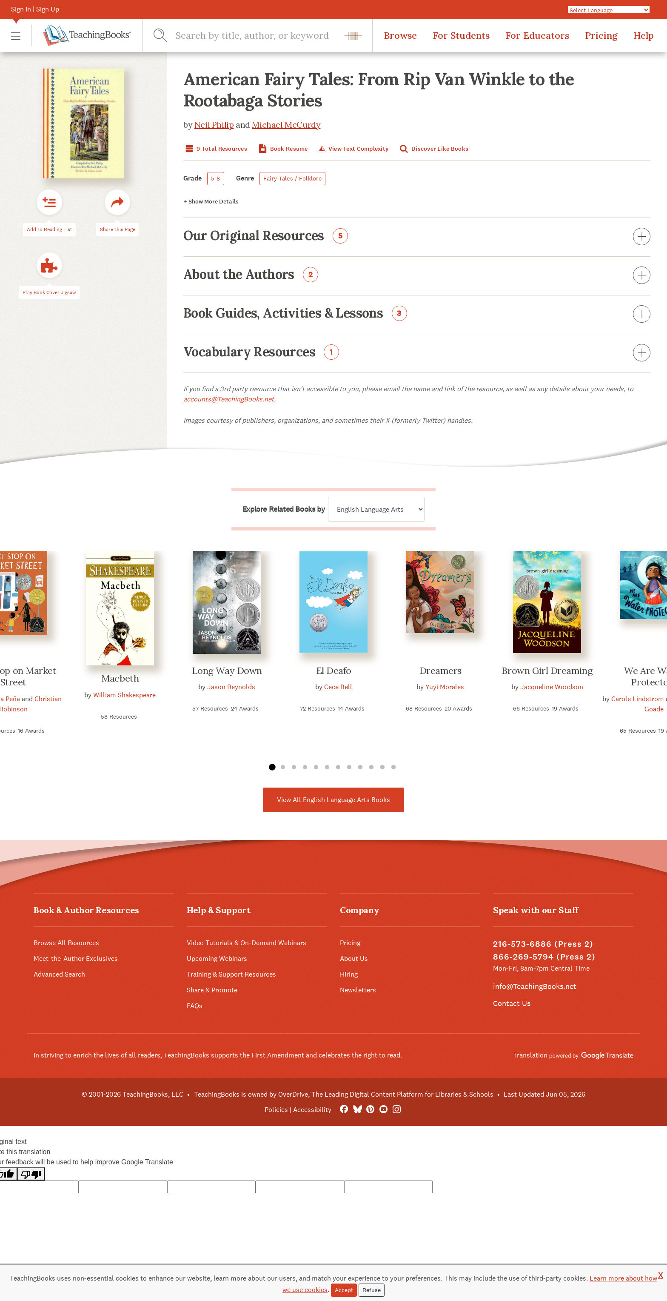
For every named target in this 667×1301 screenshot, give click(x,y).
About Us (354, 958)
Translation (573, 1055)
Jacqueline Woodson (551, 686)
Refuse (371, 1290)
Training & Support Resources (231, 974)
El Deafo (333, 670)
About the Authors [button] (416, 276)
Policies (276, 1109)
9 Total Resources (215, 149)
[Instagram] (396, 1109)
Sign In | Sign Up (35, 9)
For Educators (537, 35)
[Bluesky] (357, 1109)
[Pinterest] (370, 1109)
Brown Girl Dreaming (547, 670)
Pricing (601, 35)
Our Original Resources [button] (416, 237)
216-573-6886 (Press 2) (543, 944)
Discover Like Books (433, 149)
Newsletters (358, 990)
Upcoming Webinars (217, 958)
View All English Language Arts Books (333, 799)
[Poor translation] (31, 1174)
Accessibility (312, 1109)
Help (643, 35)
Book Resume (282, 149)
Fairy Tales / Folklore (292, 178)
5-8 (215, 178)
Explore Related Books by (283, 509)
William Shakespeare (124, 695)
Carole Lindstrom (637, 698)
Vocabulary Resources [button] (416, 353)
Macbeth (120, 678)
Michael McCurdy (286, 124)
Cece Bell (338, 686)
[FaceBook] (344, 1109)
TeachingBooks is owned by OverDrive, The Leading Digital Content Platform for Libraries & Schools (343, 1094)
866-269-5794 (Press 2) (544, 957)
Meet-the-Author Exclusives (76, 958)
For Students (461, 35)
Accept (344, 1290)
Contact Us (511, 1003)
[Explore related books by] (376, 509)
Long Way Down (227, 670)
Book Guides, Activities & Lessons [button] (416, 315)
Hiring (349, 974)
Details (211, 202)
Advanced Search (59, 974)
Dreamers (440, 670)
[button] (15, 35)
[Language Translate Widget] (609, 10)
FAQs (194, 1005)
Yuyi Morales (444, 686)
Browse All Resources (66, 942)
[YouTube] (383, 1109)
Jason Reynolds (231, 686)
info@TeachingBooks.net (534, 986)
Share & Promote (212, 990)
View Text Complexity (352, 149)
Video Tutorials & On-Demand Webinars (246, 942)
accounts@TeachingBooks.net (228, 399)
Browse (400, 35)
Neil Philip (214, 124)
